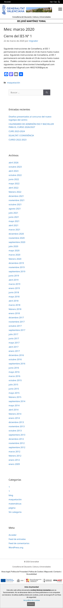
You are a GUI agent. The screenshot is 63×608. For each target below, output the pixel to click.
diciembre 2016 (16, 355)
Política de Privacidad (19, 572)
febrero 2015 (15, 397)
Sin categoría (15, 512)
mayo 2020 (14, 250)
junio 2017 (14, 338)
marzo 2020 (14, 254)
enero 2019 (14, 288)
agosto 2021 (15, 208)
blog (11, 495)
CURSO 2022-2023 (17, 139)
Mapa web (48, 572)
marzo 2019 (14, 284)
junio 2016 (14, 367)
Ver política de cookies (31, 600)
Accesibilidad (31, 574)
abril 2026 (13, 162)
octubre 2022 (15, 175)
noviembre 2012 (17, 443)
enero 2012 (14, 459)
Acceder (7, 2)
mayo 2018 (14, 296)
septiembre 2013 (17, 434)
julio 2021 (13, 212)
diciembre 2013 (16, 422)
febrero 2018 (15, 309)
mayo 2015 (14, 392)
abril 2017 (13, 346)
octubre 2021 (15, 204)
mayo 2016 (14, 372)
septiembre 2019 (17, 271)
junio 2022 (14, 179)
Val (51, 2)
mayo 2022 (14, 183)
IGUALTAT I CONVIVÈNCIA (21, 135)
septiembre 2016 (17, 363)
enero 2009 (14, 464)
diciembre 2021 (16, 196)
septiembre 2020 (17, 242)
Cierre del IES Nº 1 (18, 36)
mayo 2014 (14, 405)
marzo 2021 (14, 229)
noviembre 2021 (17, 200)
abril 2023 (13, 170)
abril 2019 (13, 279)
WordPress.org (16, 547)
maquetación (13, 82)
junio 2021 (14, 217)
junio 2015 (14, 388)
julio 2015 (13, 384)
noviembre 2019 (17, 267)
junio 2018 (14, 292)
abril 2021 (13, 225)
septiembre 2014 (17, 401)
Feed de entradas (17, 539)
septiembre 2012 (17, 447)
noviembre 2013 (17, 426)
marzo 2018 (14, 305)
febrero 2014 (15, 413)
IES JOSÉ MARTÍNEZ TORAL (31, 21)
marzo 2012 (14, 451)
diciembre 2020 (16, 233)
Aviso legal (5, 572)
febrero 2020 (15, 258)
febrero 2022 (15, 191)
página (12, 507)
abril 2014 (13, 409)
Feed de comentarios (19, 543)
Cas (55, 2)
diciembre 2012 (16, 439)
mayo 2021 (14, 221)
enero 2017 (14, 351)
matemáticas (15, 503)
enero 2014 (14, 418)
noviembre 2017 (17, 321)
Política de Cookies (36, 572)
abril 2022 (13, 187)
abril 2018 (13, 300)
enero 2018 (14, 313)
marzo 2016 (14, 376)
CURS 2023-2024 (17, 131)
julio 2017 (13, 334)
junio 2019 (14, 275)
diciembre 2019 (16, 263)
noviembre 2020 (17, 237)
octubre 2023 (15, 166)
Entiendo (31, 604)
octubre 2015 (15, 380)
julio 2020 (13, 246)
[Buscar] (46, 92)
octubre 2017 (15, 325)
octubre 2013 (15, 430)
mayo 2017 (14, 342)
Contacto (57, 572)
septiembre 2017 (17, 330)
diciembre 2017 (16, 317)
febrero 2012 (15, 455)
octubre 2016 (15, 359)
